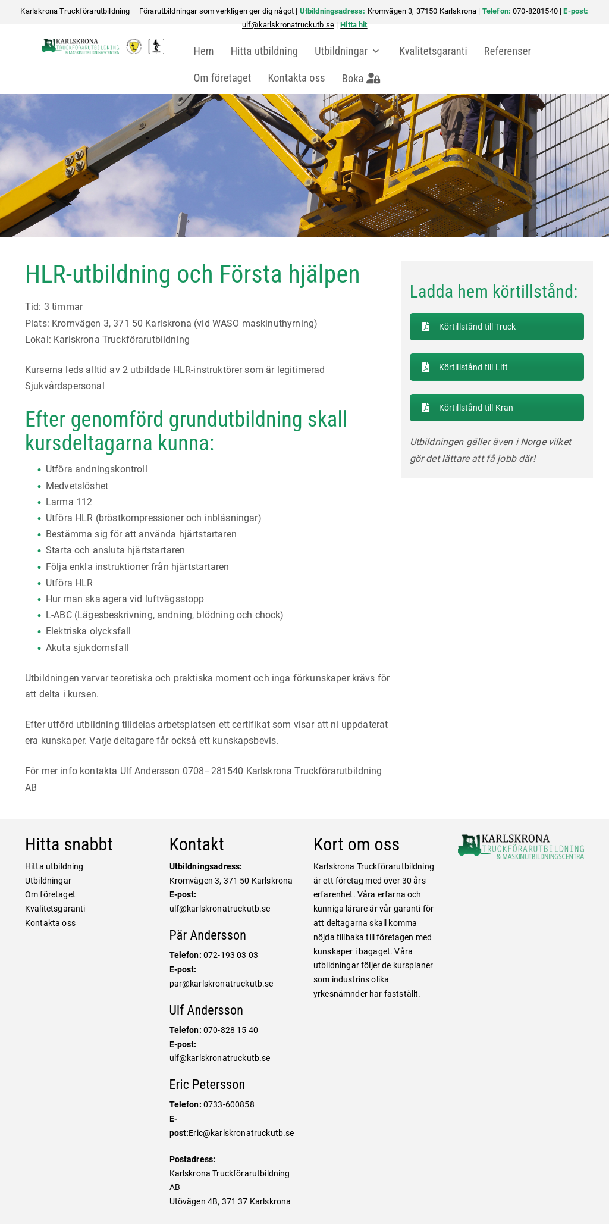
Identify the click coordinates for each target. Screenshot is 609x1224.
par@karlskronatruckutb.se (221, 983)
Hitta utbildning (269, 51)
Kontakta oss (300, 77)
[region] (304, 165)
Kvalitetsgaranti (436, 51)
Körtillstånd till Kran (468, 407)
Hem (207, 51)
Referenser (511, 51)
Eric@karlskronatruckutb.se (241, 1133)
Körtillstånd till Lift (465, 367)
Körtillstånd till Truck (469, 326)
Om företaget (226, 77)
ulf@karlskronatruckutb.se (288, 24)
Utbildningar (346, 51)
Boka (366, 78)
